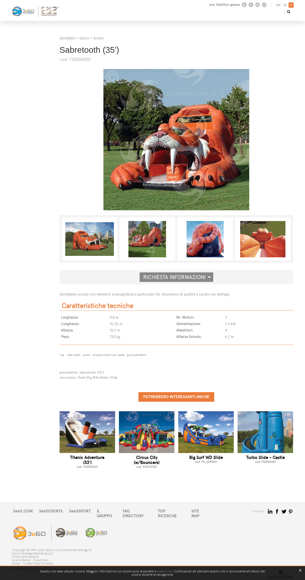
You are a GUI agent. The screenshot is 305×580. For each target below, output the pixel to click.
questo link (164, 571)
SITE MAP (206, 510)
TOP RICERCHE (177, 510)
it (290, 5)
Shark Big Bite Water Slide (97, 377)
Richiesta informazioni (177, 277)
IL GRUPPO (110, 510)
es (284, 5)
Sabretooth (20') (91, 372)
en (278, 5)
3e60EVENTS (52, 510)
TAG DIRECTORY (141, 510)
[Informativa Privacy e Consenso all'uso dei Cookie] (47, 565)
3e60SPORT (82, 510)
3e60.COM (23, 510)
